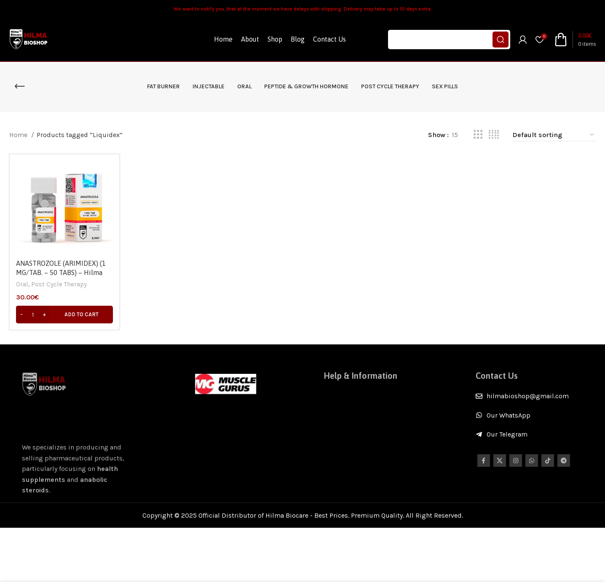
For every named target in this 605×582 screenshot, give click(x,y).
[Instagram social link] (515, 466)
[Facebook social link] (483, 466)
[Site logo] (29, 39)
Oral (22, 284)
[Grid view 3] (478, 135)
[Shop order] (553, 135)
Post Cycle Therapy (59, 284)
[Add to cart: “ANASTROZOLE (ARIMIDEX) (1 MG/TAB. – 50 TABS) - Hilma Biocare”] (64, 314)
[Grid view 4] (494, 135)
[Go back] (19, 86)
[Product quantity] (33, 314)
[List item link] (536, 396)
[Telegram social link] (563, 466)
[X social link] (499, 466)
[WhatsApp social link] (531, 466)
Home (19, 135)
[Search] (449, 39)
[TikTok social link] (547, 466)
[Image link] (226, 383)
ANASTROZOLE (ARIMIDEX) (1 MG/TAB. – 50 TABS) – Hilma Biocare (61, 272)
